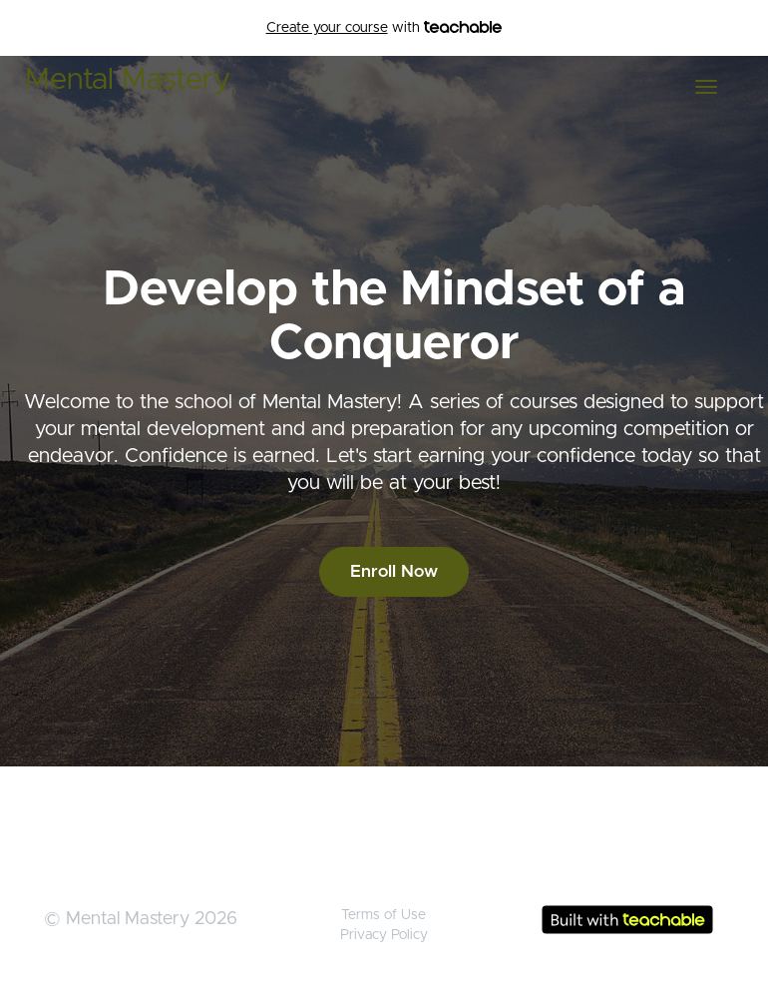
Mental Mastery (127, 80)
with (384, 28)
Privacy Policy (384, 935)
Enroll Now (394, 571)
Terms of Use (383, 915)
